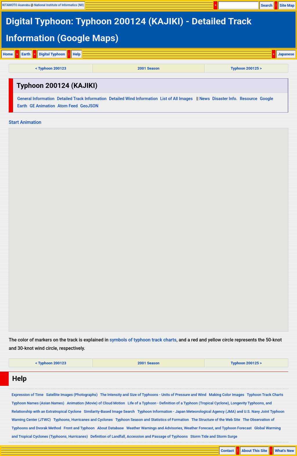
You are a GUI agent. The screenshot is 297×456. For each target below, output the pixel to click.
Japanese (286, 54)
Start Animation (25, 122)
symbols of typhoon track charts (143, 340)
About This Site (254, 450)
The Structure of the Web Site (215, 419)
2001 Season (148, 68)
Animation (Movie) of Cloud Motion (96, 403)
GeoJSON (89, 106)
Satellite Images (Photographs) (72, 394)
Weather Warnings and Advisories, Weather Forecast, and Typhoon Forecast (189, 428)
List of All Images (176, 98)
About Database (110, 428)
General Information (35, 98)
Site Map (287, 5)
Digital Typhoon (52, 54)
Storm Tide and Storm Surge (213, 436)
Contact (227, 450)
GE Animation (42, 106)
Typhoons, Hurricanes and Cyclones (83, 419)
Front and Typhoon (79, 428)
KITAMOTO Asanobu (16, 5)
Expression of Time (28, 394)
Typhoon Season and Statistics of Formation (152, 419)
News (204, 98)
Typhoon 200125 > (246, 68)
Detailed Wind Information (133, 98)
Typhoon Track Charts (265, 394)
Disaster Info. (224, 98)
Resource (249, 98)
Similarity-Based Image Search (109, 411)
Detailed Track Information (81, 98)
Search (266, 5)
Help (77, 54)
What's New (284, 450)
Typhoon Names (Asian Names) (38, 403)
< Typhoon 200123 (50, 68)
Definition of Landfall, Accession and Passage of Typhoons (139, 436)
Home (8, 54)
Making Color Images (226, 394)
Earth (25, 54)
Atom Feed (67, 106)
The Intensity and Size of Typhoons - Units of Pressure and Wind (153, 394)
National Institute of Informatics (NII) (59, 5)
